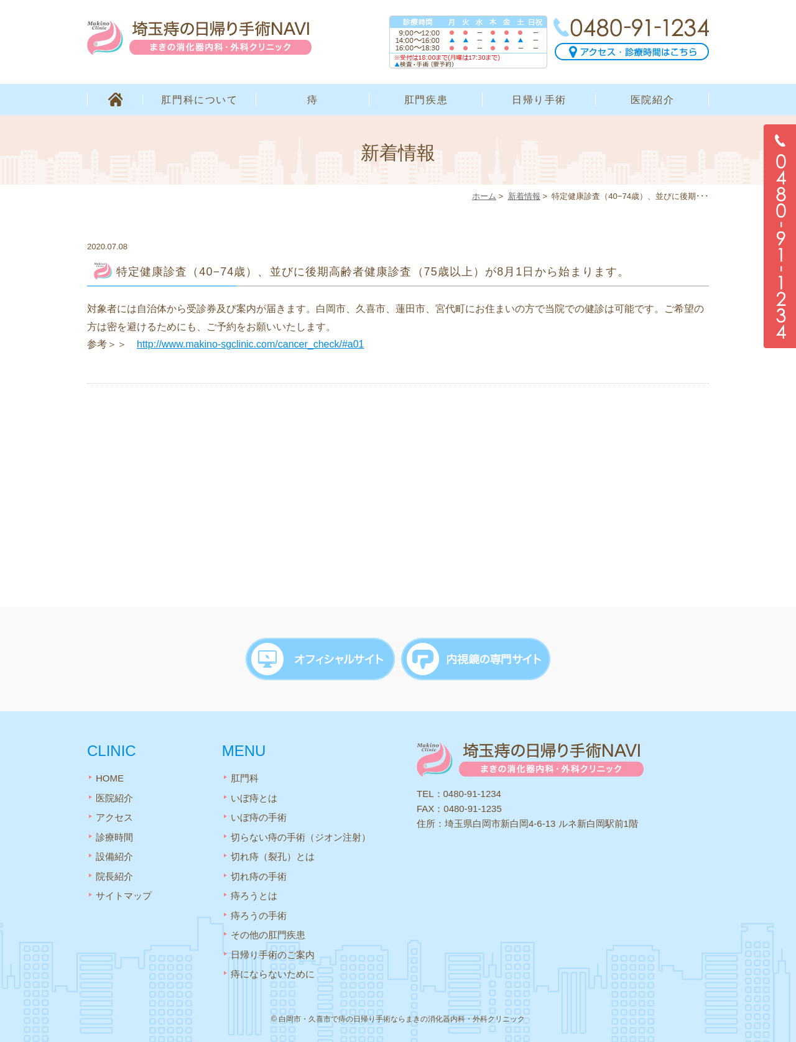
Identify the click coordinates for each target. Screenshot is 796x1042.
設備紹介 (114, 856)
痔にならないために (273, 974)
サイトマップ (124, 895)
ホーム (484, 196)
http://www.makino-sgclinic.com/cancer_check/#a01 (250, 344)
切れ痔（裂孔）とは (273, 856)
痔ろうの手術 (259, 915)
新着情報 (524, 196)
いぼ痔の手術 (259, 817)
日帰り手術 (539, 100)
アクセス (114, 817)
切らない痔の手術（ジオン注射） (301, 837)
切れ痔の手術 (259, 876)
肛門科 (245, 778)
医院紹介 (652, 100)
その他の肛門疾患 (268, 934)
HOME (115, 99)
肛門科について (199, 100)
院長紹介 (114, 876)
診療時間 (114, 837)
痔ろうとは (254, 895)
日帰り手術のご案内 (273, 954)
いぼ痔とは (254, 798)
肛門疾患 (426, 100)
